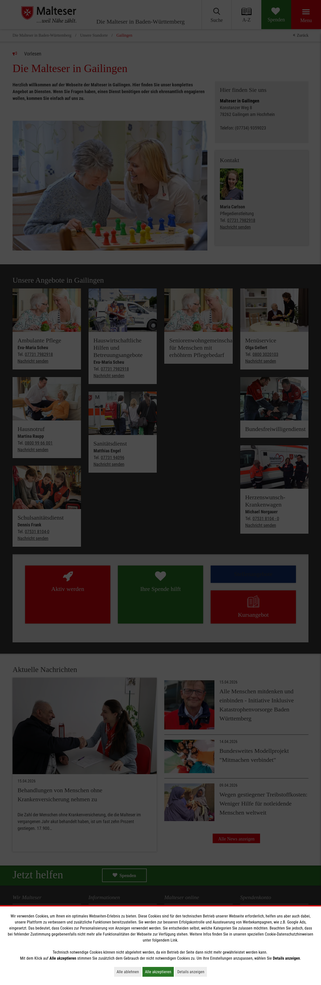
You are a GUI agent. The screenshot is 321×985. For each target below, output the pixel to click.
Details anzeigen (192, 971)
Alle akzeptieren (159, 971)
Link (174, 940)
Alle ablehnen (129, 971)
